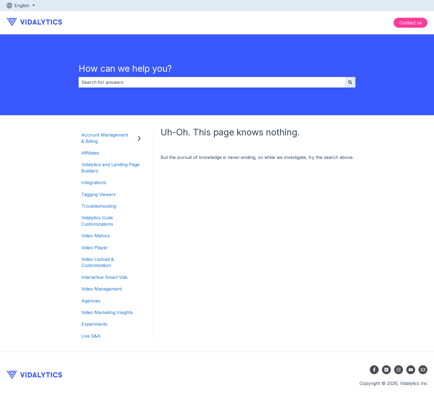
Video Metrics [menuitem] (95, 235)
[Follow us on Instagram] (398, 369)
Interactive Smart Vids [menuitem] (104, 277)
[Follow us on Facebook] (374, 369)
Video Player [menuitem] (94, 247)
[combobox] (212, 82)
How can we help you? (125, 68)
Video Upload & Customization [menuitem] (97, 262)
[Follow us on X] (386, 369)
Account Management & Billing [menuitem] (104, 138)
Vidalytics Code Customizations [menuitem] (97, 221)
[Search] (350, 82)
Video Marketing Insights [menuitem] (107, 312)
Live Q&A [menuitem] (90, 336)
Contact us (410, 22)
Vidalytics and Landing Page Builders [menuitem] (110, 167)
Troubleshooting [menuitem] (98, 206)
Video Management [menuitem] (101, 289)
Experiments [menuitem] (94, 324)
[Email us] (422, 369)
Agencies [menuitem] (90, 301)
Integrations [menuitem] (93, 182)
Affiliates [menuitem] (90, 153)
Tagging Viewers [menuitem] (98, 194)
